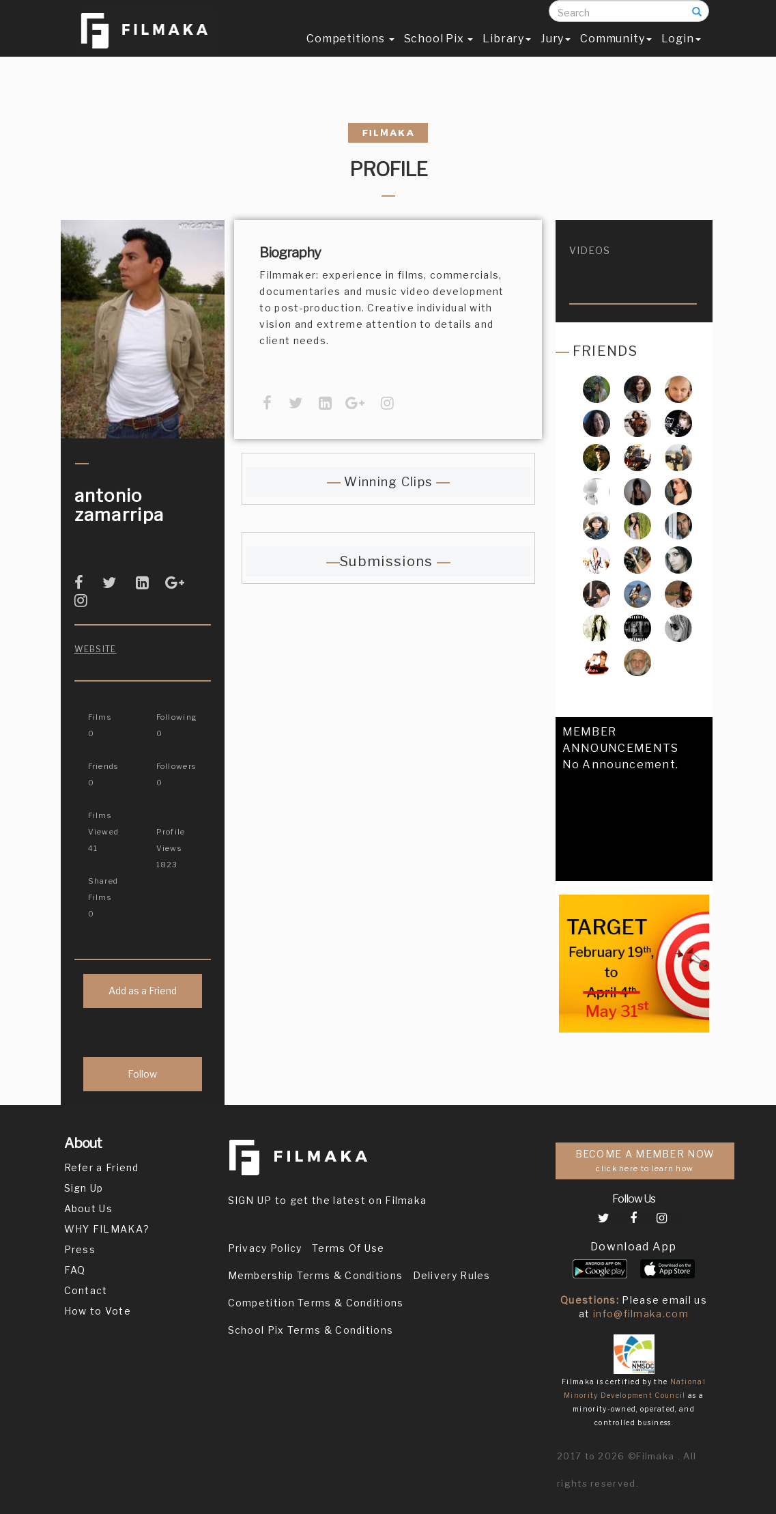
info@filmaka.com (641, 1313)
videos (590, 250)
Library (507, 52)
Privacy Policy (265, 1248)
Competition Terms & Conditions (316, 1302)
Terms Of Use (348, 1248)
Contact (86, 1290)
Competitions (350, 52)
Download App (633, 1246)
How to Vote (97, 1311)
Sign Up (84, 1188)
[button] (566, 874)
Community (615, 52)
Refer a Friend (101, 1167)
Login (681, 52)
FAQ (75, 1270)
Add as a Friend (143, 990)
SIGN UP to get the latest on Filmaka (327, 1200)
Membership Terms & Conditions (315, 1275)
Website (95, 649)
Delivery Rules (452, 1275)
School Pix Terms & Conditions (311, 1330)
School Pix (439, 52)
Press (80, 1249)
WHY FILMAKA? (107, 1229)
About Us (88, 1208)
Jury (556, 52)
